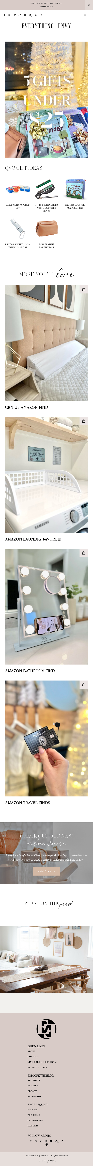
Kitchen (33, 1086)
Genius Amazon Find (26, 407)
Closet (32, 1091)
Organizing (35, 1120)
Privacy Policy (37, 1067)
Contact (33, 1056)
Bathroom (34, 1096)
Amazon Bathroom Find (30, 670)
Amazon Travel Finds (27, 802)
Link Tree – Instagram (42, 1062)
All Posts (34, 1080)
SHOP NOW (46, 6)
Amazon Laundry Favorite (33, 539)
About (32, 1051)
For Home (34, 1115)
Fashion (33, 1109)
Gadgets (33, 1126)
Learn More (46, 871)
